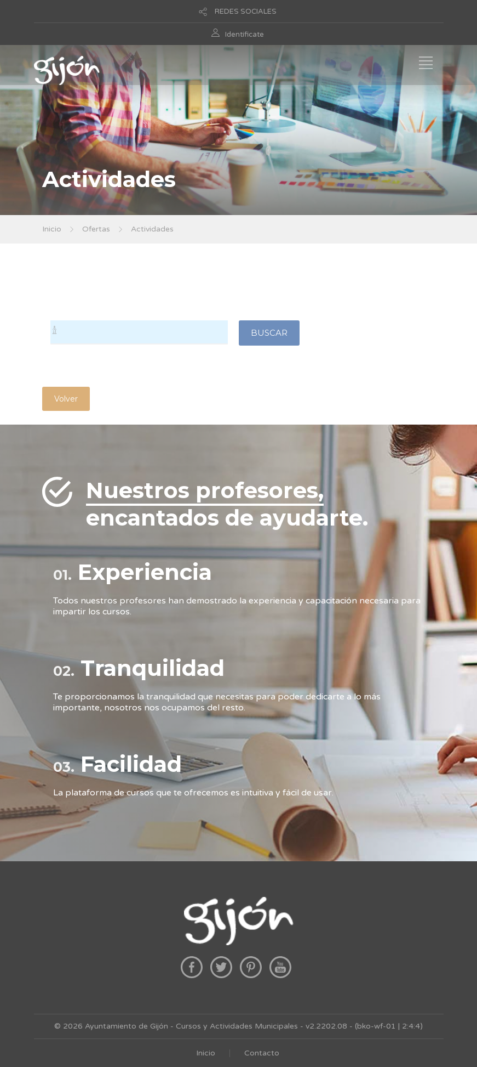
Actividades (152, 229)
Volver (66, 399)
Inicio (51, 229)
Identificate (244, 34)
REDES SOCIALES (246, 11)
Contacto (261, 1053)
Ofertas (96, 229)
